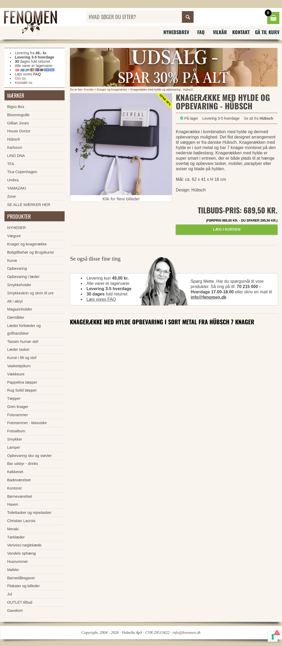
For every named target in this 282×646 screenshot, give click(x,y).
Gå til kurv (267, 32)
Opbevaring (17, 268)
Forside (88, 89)
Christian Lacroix (21, 521)
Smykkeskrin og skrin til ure (30, 293)
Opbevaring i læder (23, 277)
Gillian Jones (18, 123)
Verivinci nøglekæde (24, 545)
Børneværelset (19, 496)
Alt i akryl (15, 301)
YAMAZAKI (16, 188)
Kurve (12, 260)
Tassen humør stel (22, 341)
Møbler (13, 570)
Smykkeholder (19, 285)
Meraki (13, 529)
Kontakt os (23, 82)
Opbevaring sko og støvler (29, 456)
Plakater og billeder (23, 586)
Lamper (13, 447)
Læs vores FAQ (101, 299)
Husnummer (17, 561)
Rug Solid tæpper (22, 390)
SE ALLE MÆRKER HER (28, 205)
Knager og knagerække (112, 89)
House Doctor (18, 131)
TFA (10, 164)
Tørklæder (16, 537)
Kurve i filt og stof (21, 358)
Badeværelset (19, 480)
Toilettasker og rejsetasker (29, 512)
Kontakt (241, 32)
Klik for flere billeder (121, 199)
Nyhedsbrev (176, 32)
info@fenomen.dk (208, 297)
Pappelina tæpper (22, 382)
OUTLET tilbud (19, 602)
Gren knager (17, 407)
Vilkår (220, 32)
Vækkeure (16, 374)
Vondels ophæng (21, 553)
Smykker (14, 439)
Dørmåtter (15, 317)
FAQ (201, 32)
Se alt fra (258, 118)
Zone (11, 196)
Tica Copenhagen (22, 172)
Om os (20, 78)
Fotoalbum (16, 431)
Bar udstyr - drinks (22, 463)
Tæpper (13, 398)
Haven (12, 504)
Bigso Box (15, 107)
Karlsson (14, 147)
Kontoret (14, 488)
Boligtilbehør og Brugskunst (30, 252)
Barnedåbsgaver (21, 578)
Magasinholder (19, 309)
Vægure (14, 236)
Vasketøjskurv (19, 366)
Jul (9, 594)
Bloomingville (18, 115)
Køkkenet (15, 472)
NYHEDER (16, 228)
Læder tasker (18, 349)
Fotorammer (17, 415)
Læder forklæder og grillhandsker (24, 329)
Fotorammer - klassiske (27, 423)
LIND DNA (16, 156)
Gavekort (15, 610)
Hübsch (13, 139)
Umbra (13, 180)
